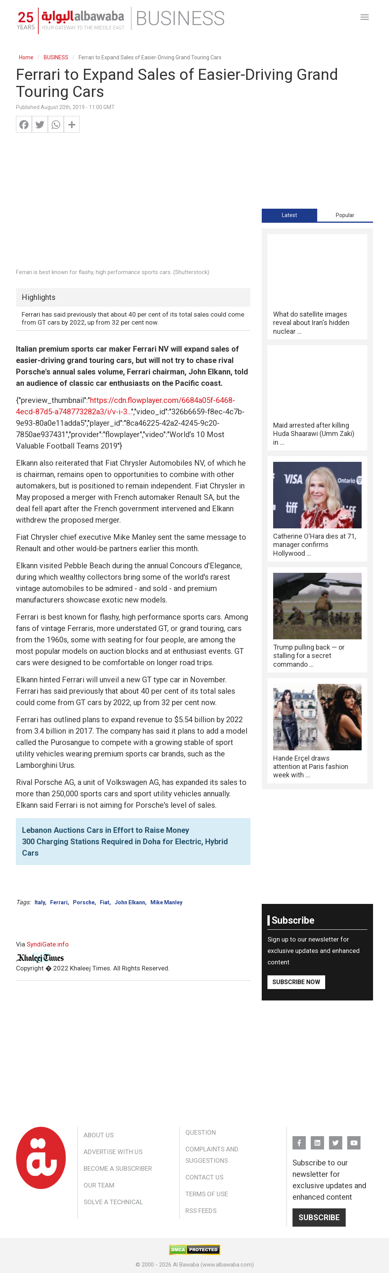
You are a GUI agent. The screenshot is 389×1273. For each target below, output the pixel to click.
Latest (289, 215)
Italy (40, 902)
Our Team (99, 1185)
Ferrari (59, 902)
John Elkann (130, 902)
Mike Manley (166, 902)
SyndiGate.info (48, 944)
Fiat (104, 902)
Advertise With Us (113, 1152)
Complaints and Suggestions (212, 1154)
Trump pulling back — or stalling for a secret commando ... (309, 655)
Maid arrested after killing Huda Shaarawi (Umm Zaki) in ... (313, 433)
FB (299, 1139)
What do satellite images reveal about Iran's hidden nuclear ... (311, 322)
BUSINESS (56, 57)
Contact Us (204, 1177)
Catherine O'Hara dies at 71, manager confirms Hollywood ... (314, 544)
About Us (99, 1135)
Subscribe (319, 1217)
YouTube (354, 1139)
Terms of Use (206, 1194)
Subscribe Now (296, 982)
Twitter (335, 1139)
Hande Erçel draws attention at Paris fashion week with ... (310, 766)
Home (26, 57)
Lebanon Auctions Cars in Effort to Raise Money (105, 830)
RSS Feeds (201, 1210)
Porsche (84, 902)
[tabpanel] (317, 508)
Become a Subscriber (118, 1168)
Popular (345, 215)
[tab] (290, 215)
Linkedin (317, 1139)
